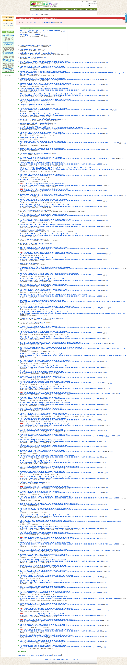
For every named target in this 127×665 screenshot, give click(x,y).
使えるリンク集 (64, 659)
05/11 (23, 654)
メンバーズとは (7, 27)
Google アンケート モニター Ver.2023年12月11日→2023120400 (39, 119)
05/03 (60, 654)
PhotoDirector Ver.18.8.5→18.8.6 (30, 45)
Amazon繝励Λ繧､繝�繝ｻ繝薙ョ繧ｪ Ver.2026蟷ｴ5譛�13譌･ (8, 60)
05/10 (28, 654)
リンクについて (80, 659)
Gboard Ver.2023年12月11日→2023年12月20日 (34, 123)
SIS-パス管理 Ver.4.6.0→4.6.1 (29, 35)
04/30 (28, 655)
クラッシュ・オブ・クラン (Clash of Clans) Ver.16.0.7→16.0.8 (39, 31)
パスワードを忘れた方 (8, 25)
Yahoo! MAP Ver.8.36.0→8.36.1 (29, 137)
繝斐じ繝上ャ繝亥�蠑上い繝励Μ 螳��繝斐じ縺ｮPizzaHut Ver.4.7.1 (8, 44)
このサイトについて (47, 659)
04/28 (37, 655)
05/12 (19, 654)
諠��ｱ (6, 45)
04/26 (46, 655)
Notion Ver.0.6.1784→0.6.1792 (29, 57)
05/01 (23, 655)
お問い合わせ (56, 659)
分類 (61, 22)
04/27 (41, 655)
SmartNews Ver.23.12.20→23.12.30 (31, 230)
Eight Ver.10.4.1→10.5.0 (27, 263)
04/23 (60, 655)
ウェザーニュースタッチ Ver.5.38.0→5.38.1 (41, 22)
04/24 (55, 655)
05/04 (55, 654)
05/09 (32, 654)
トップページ (34, 14)
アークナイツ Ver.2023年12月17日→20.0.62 (33, 210)
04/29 (32, 655)
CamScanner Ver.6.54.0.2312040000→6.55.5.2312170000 (37, 318)
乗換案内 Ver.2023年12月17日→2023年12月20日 (37, 53)
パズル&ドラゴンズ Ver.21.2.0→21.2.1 (31, 482)
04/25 (50, 655)
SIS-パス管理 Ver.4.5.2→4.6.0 (29, 180)
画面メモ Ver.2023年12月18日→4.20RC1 (32, 243)
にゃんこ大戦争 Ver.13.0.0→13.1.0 (30, 239)
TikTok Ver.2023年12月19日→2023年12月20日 (34, 104)
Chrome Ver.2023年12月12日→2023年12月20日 (34, 153)
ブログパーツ (72, 659)
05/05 (50, 654)
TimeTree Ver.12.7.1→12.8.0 (28, 49)
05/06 (46, 654)
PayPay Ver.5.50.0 (7, 35)
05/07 (41, 654)
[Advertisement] (39, 40)
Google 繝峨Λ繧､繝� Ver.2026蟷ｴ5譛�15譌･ (8, 53)
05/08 (37, 654)
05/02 (19, 655)
